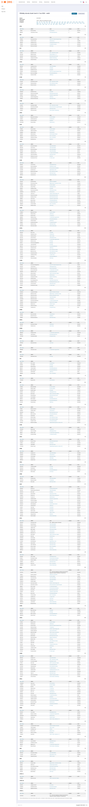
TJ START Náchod (53, 668)
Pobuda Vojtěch (33, 559)
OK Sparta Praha (52, 307)
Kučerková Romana (34, 222)
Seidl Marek (33, 415)
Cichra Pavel (33, 671)
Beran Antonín (33, 419)
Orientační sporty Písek (54, 59)
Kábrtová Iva (33, 303)
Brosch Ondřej (33, 469)
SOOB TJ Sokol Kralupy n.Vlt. (54, 193)
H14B (57, 23)
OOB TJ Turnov (52, 512)
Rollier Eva (32, 764)
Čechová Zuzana (34, 295)
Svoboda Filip (33, 478)
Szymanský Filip (33, 577)
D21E (57, 22)
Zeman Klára (33, 186)
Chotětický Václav (34, 742)
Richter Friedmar (33, 574)
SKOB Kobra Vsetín (53, 166)
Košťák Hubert (33, 390)
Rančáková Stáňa (34, 324)
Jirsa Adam (33, 712)
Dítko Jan (32, 644)
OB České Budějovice (53, 256)
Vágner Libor (33, 527)
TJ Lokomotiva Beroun (53, 586)
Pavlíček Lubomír (34, 628)
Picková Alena (33, 128)
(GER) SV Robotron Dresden (54, 291)
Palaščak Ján (33, 579)
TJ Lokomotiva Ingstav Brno (54, 217)
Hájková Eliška (33, 132)
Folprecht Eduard (34, 756)
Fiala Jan (32, 591)
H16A (59, 23)
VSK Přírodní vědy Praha (54, 280)
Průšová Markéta (34, 258)
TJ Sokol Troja (52, 254)
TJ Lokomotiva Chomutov (54, 269)
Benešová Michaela (34, 171)
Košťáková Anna (33, 91)
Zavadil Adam (33, 454)
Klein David (33, 393)
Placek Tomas (33, 441)
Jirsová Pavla (33, 266)
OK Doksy (51, 491)
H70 (49, 24)
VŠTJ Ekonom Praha (53, 190)
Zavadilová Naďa (34, 336)
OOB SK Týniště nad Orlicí (54, 674)
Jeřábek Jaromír (33, 784)
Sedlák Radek (33, 669)
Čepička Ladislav (34, 698)
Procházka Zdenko (34, 752)
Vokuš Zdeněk (33, 727)
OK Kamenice (52, 40)
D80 (45, 23)
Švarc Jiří (32, 691)
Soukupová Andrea (34, 276)
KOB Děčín (51, 120)
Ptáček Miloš (33, 668)
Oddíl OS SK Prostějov (53, 302)
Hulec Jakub (33, 556)
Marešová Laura (33, 768)
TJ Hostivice (52, 215)
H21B (75, 23)
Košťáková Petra (33, 188)
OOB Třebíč (52, 458)
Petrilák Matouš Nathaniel (35, 490)
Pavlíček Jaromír (34, 715)
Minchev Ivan (33, 730)
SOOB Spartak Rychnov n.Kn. (54, 42)
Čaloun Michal (33, 676)
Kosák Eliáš (33, 468)
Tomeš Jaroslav (33, 525)
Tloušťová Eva (33, 307)
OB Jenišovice (52, 314)
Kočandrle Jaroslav (34, 584)
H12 (51, 23)
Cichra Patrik (33, 456)
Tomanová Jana (33, 349)
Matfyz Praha (52, 730)
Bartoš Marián (33, 600)
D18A (55, 22)
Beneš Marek (33, 635)
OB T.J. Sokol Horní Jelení (54, 52)
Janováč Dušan (33, 664)
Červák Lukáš (33, 762)
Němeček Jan (33, 532)
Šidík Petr (32, 536)
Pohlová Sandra (33, 84)
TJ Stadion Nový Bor (53, 44)
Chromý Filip (33, 373)
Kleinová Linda (33, 778)
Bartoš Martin (33, 771)
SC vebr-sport (52, 157)
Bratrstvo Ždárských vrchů (54, 295)
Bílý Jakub (32, 491)
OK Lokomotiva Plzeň (53, 271)
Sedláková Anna (33, 42)
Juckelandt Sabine (34, 291)
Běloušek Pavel (33, 576)
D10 (39, 22)
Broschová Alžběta (34, 73)
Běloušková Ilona (34, 212)
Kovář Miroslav (33, 541)
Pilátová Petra (33, 213)
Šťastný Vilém (33, 388)
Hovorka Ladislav (34, 696)
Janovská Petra (33, 244)
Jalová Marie (33, 334)
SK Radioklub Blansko (53, 32)
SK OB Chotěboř (52, 117)
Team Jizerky (52, 235)
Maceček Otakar (34, 701)
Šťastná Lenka (33, 184)
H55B (43, 24)
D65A (82, 22)
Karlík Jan (32, 563)
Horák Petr (32, 734)
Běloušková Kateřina (34, 117)
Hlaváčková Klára (34, 252)
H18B (67, 23)
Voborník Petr (33, 684)
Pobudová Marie (33, 83)
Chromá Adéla (33, 203)
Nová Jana (32, 232)
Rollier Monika (33, 134)
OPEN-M (60, 24)
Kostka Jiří (32, 488)
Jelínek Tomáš (33, 565)
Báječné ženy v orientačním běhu (55, 183)
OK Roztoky (52, 305)
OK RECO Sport (52, 303)
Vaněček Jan (33, 452)
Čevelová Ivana (33, 247)
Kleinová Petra (33, 273)
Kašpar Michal (33, 514)
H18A (65, 23)
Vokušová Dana (33, 235)
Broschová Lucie (33, 246)
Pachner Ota (33, 380)
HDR (53, 24)
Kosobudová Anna (34, 157)
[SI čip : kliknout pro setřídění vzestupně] (81, 29)
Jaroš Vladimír (33, 740)
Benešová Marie (33, 56)
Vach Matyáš (33, 397)
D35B (68, 22)
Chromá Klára (33, 769)
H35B (81, 23)
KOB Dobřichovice (53, 186)
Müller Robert (33, 703)
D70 (40, 23)
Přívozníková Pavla (34, 183)
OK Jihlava (51, 442)
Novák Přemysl (33, 524)
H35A (78, 23)
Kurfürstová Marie (34, 71)
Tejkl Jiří (32, 673)
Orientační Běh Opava (53, 488)
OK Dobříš (51, 67)
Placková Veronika (34, 195)
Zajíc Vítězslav (33, 544)
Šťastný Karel (33, 622)
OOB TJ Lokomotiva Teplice (54, 273)
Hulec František (33, 430)
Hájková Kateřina (34, 130)
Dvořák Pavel (33, 634)
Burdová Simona (33, 315)
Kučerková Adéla (34, 44)
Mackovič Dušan (33, 627)
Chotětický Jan (33, 729)
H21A (72, 23)
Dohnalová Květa (34, 225)
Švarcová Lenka (33, 314)
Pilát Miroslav (33, 623)
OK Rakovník (52, 234)
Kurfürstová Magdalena (35, 264)
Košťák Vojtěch (33, 581)
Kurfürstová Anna (34, 39)
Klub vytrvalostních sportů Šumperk (56, 106)
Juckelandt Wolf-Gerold (35, 725)
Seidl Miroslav (33, 505)
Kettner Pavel (33, 688)
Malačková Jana (34, 297)
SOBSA (51, 647)
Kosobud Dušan (33, 651)
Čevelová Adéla (33, 74)
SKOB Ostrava (52, 122)
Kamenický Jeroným (34, 512)
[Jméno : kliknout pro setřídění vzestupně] (39, 29)
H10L (49, 23)
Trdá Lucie (32, 193)
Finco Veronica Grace (34, 766)
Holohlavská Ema (34, 118)
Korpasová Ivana (34, 239)
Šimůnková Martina (34, 317)
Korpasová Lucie (33, 135)
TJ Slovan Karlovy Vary (53, 201)
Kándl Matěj (33, 537)
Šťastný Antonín (33, 408)
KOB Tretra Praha (53, 84)
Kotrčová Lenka (33, 167)
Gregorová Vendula (34, 57)
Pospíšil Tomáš (33, 420)
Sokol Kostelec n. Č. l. (53, 54)
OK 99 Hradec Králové (53, 134)
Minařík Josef (33, 446)
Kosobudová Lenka (34, 285)
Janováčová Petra (34, 218)
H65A (46, 24)
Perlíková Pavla (33, 224)
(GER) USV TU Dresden (53, 574)
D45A (71, 22)
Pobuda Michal (33, 666)
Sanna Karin (33, 147)
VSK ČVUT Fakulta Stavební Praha (55, 39)
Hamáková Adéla (34, 105)
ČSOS (86, 805)
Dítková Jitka (33, 201)
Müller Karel (33, 429)
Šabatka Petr (33, 588)
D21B (62, 22)
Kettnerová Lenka (34, 298)
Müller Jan (32, 690)
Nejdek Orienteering (53, 57)
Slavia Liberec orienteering (54, 110)
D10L (37, 22)
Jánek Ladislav (33, 700)
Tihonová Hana (33, 173)
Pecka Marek (33, 493)
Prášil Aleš (32, 642)
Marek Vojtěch (33, 515)
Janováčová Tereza (34, 32)
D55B (80, 22)
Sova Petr (32, 693)
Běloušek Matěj (33, 386)
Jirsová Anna (33, 164)
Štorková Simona (34, 302)
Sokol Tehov (52, 325)
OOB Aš (51, 729)
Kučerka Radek (33, 434)
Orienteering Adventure (54, 703)
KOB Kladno (52, 213)
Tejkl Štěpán (33, 444)
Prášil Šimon (33, 458)
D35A (65, 22)
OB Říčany (51, 74)
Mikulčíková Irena (34, 268)
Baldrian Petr (33, 639)
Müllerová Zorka (33, 293)
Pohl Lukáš (32, 481)
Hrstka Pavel (33, 645)
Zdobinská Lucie (33, 152)
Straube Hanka (33, 181)
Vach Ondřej (33, 611)
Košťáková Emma (34, 69)
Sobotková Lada (33, 95)
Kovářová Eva (33, 169)
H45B (38, 24)
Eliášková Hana (33, 217)
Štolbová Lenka (33, 54)
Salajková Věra (33, 332)
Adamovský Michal (34, 674)
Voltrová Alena (33, 151)
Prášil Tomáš (33, 510)
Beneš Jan (32, 412)
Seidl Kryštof (33, 371)
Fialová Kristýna (33, 59)
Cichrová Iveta (33, 283)
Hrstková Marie (33, 220)
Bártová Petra (33, 200)
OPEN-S (56, 24)
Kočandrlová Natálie (34, 106)
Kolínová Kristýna (34, 149)
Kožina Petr (32, 705)
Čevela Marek (33, 402)
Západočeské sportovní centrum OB (56, 422)
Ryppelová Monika (34, 788)
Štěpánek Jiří (33, 744)
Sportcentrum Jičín (53, 169)
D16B (52, 22)
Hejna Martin (33, 542)
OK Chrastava (52, 380)
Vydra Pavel (33, 717)
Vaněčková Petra (34, 254)
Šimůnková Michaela (34, 98)
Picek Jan (32, 718)
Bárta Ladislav (33, 413)
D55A (77, 22)
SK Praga (51, 242)
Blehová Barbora (33, 67)
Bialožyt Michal (33, 603)
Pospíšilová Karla (34, 786)
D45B (74, 22)
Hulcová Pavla (33, 237)
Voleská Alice (33, 191)
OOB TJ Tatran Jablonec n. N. (55, 718)
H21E (70, 23)
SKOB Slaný (52, 220)
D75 (42, 23)
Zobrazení (74, 13)
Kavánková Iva (33, 139)
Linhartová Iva (33, 174)
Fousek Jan (33, 497)
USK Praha (51, 45)
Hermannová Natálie (34, 93)
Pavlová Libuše (33, 275)
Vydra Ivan (32, 683)
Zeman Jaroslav (33, 732)
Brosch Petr (33, 593)
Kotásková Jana (33, 234)
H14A (54, 23)
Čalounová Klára (34, 110)
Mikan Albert (33, 529)
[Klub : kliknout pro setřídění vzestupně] (58, 29)
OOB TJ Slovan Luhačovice (54, 495)
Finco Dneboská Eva (34, 280)
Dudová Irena (33, 215)
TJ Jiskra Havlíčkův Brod (54, 152)
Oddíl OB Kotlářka (53, 66)
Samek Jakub (33, 548)
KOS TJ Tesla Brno (53, 135)
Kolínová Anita (33, 30)
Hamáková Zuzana (34, 81)
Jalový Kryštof (33, 368)
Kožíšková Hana (33, 196)
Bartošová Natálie (34, 45)
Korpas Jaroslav (33, 713)
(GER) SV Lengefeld (53, 181)
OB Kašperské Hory (53, 164)
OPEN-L (64, 24)
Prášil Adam (33, 442)
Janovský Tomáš (34, 502)
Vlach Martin (33, 539)
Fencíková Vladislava (34, 300)
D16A (49, 22)
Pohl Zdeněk (33, 649)
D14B (47, 22)
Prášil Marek (33, 508)
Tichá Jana (33, 198)
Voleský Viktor (33, 410)
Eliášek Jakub (33, 432)
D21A (60, 22)
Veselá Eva (33, 256)
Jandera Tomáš (33, 647)
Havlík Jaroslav (33, 754)
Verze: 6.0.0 (20, 805)
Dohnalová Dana (33, 342)
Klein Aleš (32, 662)
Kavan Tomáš (33, 546)
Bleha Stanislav (33, 610)
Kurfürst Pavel (33, 625)
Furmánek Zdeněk (34, 661)
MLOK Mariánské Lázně (54, 56)
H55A (40, 24)
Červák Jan (33, 495)
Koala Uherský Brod (53, 268)
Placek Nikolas (33, 395)
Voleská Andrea (33, 40)
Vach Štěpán (33, 364)
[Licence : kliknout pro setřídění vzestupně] (72, 29)
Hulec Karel (33, 391)
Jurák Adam (33, 601)
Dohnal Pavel (33, 615)
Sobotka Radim (33, 498)
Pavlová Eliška (33, 122)
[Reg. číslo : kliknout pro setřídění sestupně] (25, 29)
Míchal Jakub (33, 417)
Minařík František (34, 422)
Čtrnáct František (34, 500)
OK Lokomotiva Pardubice (54, 167)
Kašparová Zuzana (34, 156)
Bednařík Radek (33, 632)
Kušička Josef (33, 659)
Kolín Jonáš (33, 363)
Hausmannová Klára (34, 190)
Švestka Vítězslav (34, 630)
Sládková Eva (33, 325)
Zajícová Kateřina (34, 154)
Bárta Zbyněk (33, 398)
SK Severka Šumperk (53, 420)
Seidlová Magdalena (34, 96)
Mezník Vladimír (33, 695)
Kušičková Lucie (33, 52)
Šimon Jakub (33, 586)
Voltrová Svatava (34, 305)
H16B (62, 23)
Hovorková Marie (34, 120)
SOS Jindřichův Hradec (54, 83)
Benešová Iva (33, 249)
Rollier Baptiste (33, 503)
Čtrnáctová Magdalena (35, 242)
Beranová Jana (33, 251)
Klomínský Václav (34, 583)
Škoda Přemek (33, 746)
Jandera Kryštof (33, 466)
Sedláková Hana (34, 281)
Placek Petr (32, 589)
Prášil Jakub (33, 471)
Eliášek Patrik (33, 459)
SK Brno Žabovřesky (53, 174)
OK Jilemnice (52, 30)
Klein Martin (33, 534)
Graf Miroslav (33, 549)
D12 (41, 22)
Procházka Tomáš (34, 558)
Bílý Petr (32, 686)
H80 (51, 24)
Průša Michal (33, 598)
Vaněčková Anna (34, 66)
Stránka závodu (81, 13)
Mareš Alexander (34, 637)
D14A (44, 22)
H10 (47, 23)
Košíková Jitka (33, 205)
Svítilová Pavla (33, 278)
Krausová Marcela (34, 269)
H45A (84, 23)
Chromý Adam (33, 594)
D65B (38, 23)
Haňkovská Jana (34, 356)
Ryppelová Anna (33, 108)
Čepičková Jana (33, 271)
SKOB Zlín (51, 139)
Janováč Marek (33, 400)
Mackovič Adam (33, 480)
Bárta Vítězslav (33, 369)
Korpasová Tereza (34, 137)
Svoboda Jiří (33, 657)
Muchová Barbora (34, 166)
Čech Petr (32, 507)
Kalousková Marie (34, 145)
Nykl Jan (32, 561)
